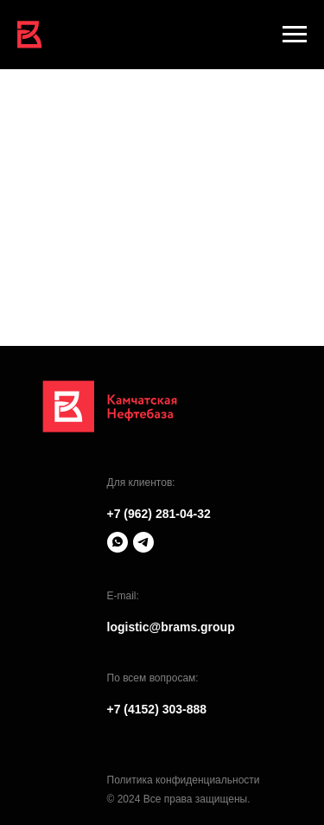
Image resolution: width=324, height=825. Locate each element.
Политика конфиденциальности (183, 780)
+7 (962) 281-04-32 (159, 514)
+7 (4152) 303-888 (157, 709)
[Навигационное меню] (295, 34)
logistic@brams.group (171, 627)
